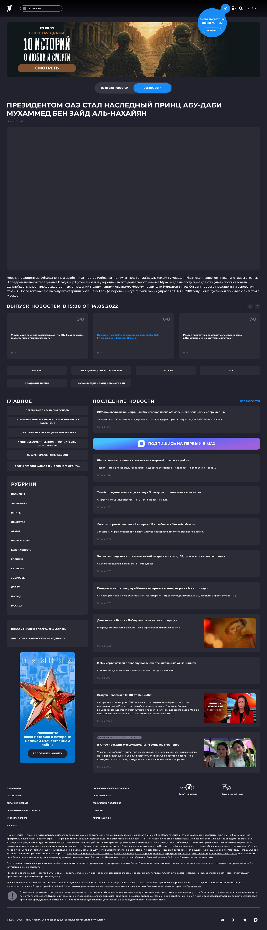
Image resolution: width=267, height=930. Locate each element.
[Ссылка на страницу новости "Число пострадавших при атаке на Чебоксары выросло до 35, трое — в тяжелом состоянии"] (176, 563)
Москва (16, 605)
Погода (16, 596)
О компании (14, 788)
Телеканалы (194, 886)
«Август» (72, 853)
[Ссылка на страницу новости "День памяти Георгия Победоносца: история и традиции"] (176, 633)
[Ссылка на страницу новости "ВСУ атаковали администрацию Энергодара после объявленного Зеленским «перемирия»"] (176, 419)
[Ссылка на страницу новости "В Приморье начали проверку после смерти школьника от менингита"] (176, 670)
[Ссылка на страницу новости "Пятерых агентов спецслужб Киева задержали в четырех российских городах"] (176, 595)
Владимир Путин (37, 383)
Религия (17, 559)
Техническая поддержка (107, 803)
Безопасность (21, 549)
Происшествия (21, 540)
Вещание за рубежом (232, 789)
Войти (252, 8)
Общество (18, 522)
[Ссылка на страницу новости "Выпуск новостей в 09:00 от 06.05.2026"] (176, 708)
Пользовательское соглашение (111, 788)
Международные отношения (101, 370)
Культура (17, 568)
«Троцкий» (171, 853)
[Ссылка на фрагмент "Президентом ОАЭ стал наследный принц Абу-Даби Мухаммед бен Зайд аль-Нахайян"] (133, 336)
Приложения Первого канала (24, 810)
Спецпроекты (14, 795)
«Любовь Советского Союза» (95, 853)
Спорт (15, 587)
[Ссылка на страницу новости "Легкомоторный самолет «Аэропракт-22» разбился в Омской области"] (176, 531)
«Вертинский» (200, 853)
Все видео (12, 825)
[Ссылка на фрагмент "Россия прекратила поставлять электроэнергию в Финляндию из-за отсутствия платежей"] (219, 336)
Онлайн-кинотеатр (17, 803)
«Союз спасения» (124, 853)
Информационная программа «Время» (38, 629)
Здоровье (18, 577)
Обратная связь (102, 795)
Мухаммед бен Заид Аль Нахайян (101, 383)
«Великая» (184, 853)
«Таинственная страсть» (223, 853)
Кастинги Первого (17, 818)
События (98, 810)
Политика (166, 370)
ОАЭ (230, 370)
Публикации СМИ (102, 818)
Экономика (19, 503)
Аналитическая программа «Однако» (38, 638)
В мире (37, 370)
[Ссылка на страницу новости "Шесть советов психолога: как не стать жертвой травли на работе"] (176, 467)
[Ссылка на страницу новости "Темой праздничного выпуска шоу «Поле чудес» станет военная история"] (176, 499)
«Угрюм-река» (143, 853)
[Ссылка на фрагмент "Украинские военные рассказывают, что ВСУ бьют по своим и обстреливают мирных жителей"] (47, 336)
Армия (15, 531)
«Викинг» (158, 853)
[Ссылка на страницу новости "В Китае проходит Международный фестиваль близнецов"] (176, 752)
